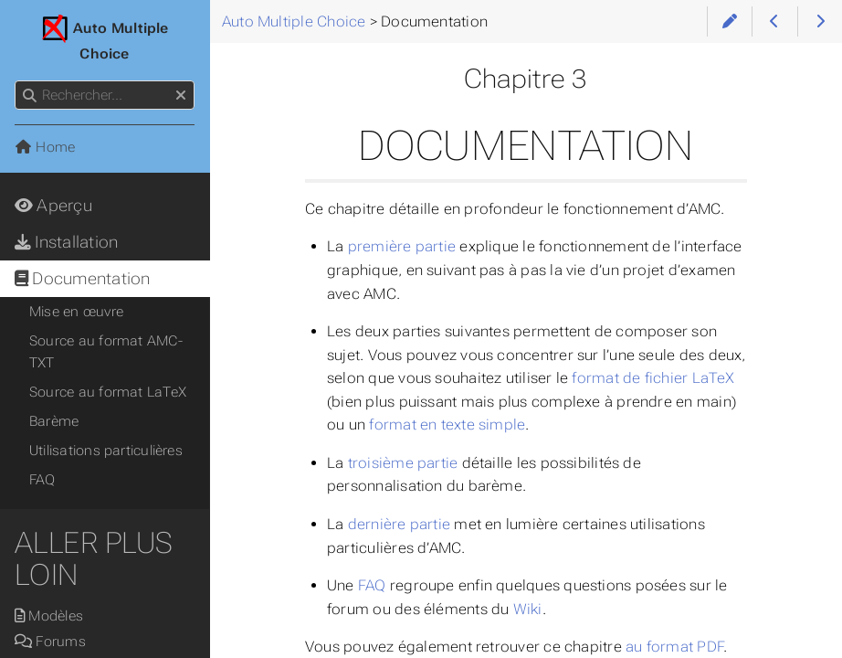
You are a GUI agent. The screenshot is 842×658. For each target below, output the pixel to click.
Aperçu (53, 205)
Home (45, 147)
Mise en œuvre (76, 311)
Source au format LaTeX (107, 392)
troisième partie (403, 463)
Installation (66, 242)
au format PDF (674, 646)
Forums (50, 641)
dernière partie (399, 524)
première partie (402, 246)
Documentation (82, 279)
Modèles (49, 616)
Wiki (527, 609)
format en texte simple (447, 424)
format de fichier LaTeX (653, 378)
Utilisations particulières (106, 450)
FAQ (372, 585)
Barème (54, 421)
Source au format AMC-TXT (106, 352)
